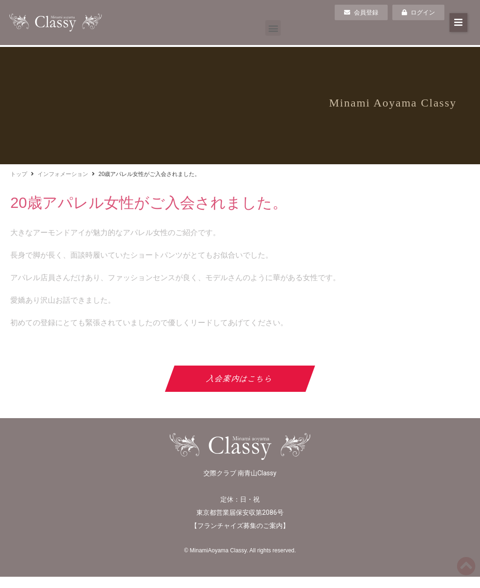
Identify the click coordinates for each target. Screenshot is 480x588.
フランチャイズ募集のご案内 (240, 525)
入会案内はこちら (240, 378)
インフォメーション (63, 174)
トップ (18, 174)
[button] (273, 28)
